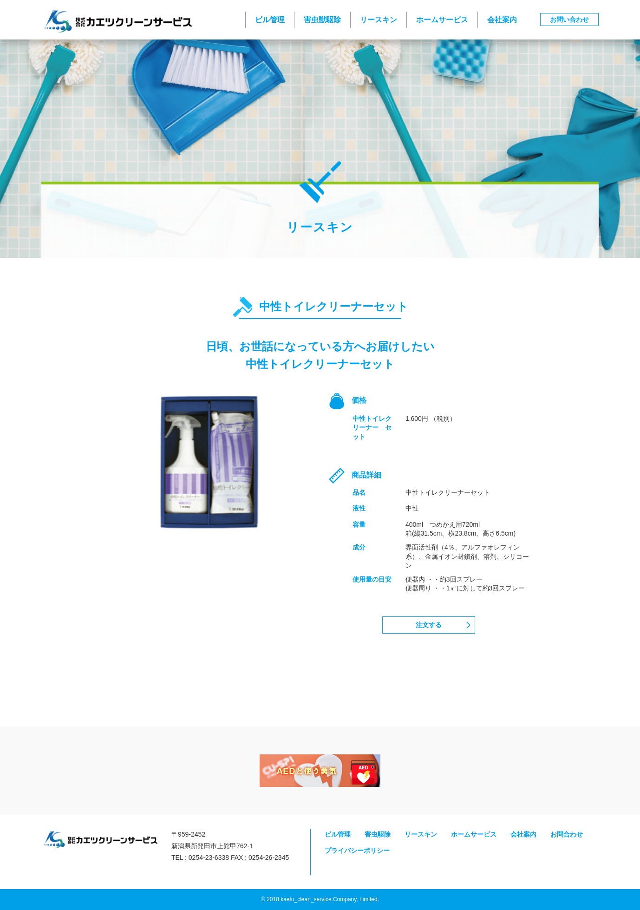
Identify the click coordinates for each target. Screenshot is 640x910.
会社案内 (502, 20)
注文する (429, 624)
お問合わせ (566, 834)
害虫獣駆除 (322, 20)
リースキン (378, 20)
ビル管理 (270, 20)
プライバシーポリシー (357, 850)
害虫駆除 (378, 834)
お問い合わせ (569, 19)
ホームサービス (442, 20)
